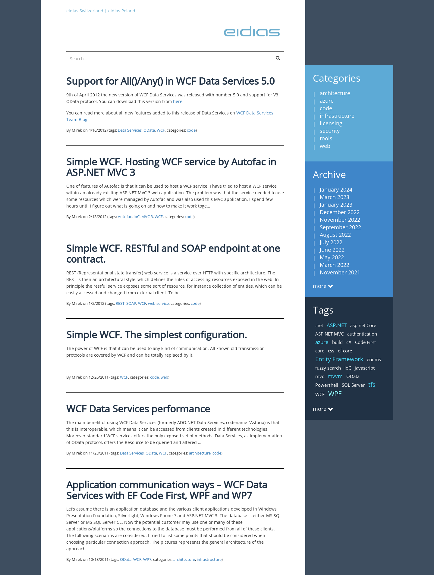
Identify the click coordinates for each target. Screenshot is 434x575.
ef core (345, 351)
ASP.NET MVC (329, 334)
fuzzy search (328, 368)
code (191, 130)
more (319, 285)
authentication (362, 334)
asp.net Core (363, 325)
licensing (331, 123)
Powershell (326, 385)
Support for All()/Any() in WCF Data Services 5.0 (170, 80)
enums (374, 359)
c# (348, 342)
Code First (365, 342)
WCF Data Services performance (138, 408)
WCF (161, 130)
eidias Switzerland (84, 11)
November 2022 (340, 219)
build (337, 342)
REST (120, 303)
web (164, 377)
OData (149, 130)
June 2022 (332, 249)
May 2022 (332, 257)
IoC (137, 216)
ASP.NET (337, 325)
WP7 (147, 559)
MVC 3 (147, 216)
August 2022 (335, 234)
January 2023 (336, 204)
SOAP (131, 303)
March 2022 (334, 264)
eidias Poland (121, 11)
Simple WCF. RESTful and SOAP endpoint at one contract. (173, 253)
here (177, 101)
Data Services (130, 130)
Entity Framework (339, 359)
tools (326, 138)
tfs (372, 384)
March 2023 (334, 197)
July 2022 (331, 242)
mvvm (335, 376)
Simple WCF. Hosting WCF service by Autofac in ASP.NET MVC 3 (171, 167)
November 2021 (340, 272)
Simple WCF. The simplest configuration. (156, 334)
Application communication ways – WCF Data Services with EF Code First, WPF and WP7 (166, 490)
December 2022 (340, 212)
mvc (319, 376)
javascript (365, 368)
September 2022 (340, 227)
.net (319, 325)
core (319, 351)
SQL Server (353, 385)
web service (158, 303)
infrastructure (209, 559)
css (331, 351)
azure (327, 100)
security (330, 130)
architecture (200, 453)
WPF (334, 393)
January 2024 (336, 189)
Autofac (125, 216)
